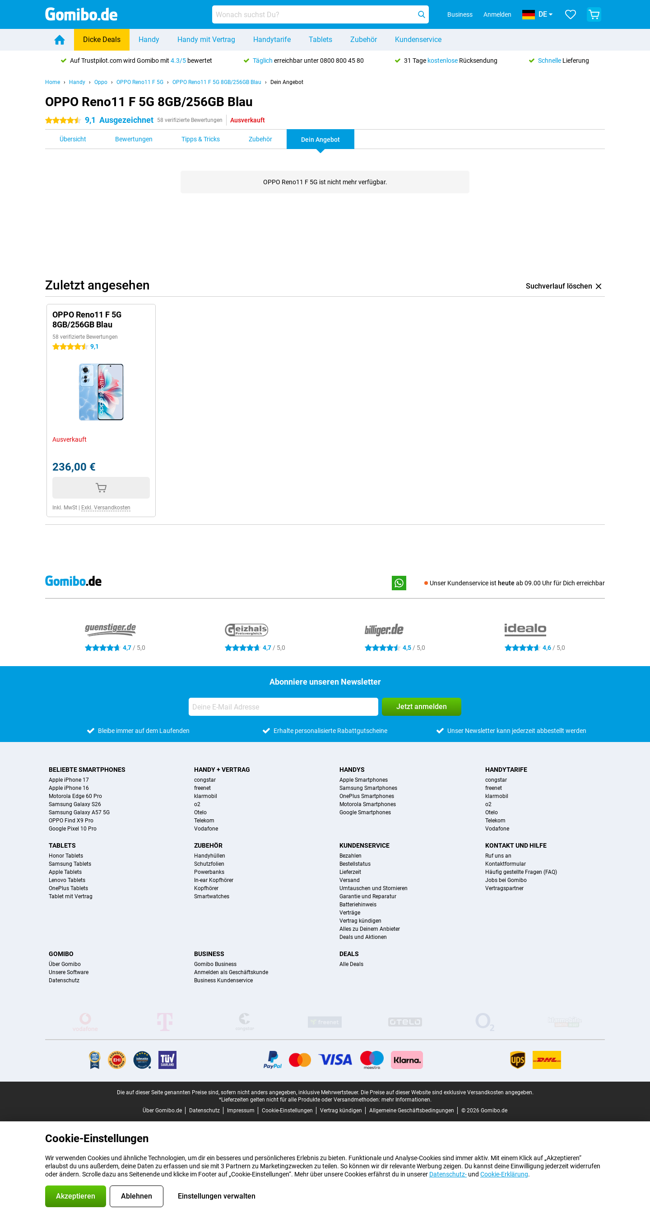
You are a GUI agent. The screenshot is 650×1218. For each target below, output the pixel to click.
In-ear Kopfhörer (213, 880)
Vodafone (206, 829)
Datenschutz (64, 980)
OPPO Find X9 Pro (71, 820)
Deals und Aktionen (363, 937)
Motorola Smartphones (367, 804)
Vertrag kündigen (360, 921)
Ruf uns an (498, 856)
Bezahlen (350, 856)
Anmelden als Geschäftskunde (231, 972)
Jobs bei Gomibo (506, 880)
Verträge (349, 913)
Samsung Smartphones (368, 788)
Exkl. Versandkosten (105, 507)
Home (52, 82)
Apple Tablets (65, 872)
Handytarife (272, 39)
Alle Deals (351, 964)
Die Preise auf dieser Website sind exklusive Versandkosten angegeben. (447, 1092)
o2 (197, 804)
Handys (352, 769)
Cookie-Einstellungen (287, 1110)
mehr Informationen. (406, 1100)
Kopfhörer (206, 888)
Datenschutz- (448, 1174)
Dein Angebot (286, 82)
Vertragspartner (504, 888)
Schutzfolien (209, 864)
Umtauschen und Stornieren (373, 888)
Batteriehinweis (357, 904)
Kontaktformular (505, 864)
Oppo (100, 82)
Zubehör (363, 39)
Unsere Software (68, 972)
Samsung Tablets (70, 864)
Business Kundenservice (223, 980)
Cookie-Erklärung (504, 1174)
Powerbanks (209, 872)
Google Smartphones (365, 812)
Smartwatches (211, 896)
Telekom (204, 820)
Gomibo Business (215, 964)
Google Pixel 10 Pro (73, 829)
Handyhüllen (209, 856)
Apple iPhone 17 (69, 780)
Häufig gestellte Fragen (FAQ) (521, 872)
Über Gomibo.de (162, 1110)
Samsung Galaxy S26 (75, 804)
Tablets (320, 39)
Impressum (241, 1110)
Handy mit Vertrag (206, 39)
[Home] (59, 40)
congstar (205, 780)
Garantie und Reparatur (367, 896)
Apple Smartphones (363, 780)
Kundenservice (418, 39)
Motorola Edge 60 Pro (75, 796)
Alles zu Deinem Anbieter (369, 929)
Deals (349, 953)
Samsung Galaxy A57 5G (79, 812)
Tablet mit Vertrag (71, 896)
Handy (149, 39)
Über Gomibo (65, 964)
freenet (202, 788)
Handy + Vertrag (222, 769)
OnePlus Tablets (68, 888)
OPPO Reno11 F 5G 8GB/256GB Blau (216, 82)
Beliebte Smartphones (87, 769)
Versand (349, 880)
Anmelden (497, 14)
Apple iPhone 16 (69, 788)
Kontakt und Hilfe (516, 845)
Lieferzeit (350, 872)
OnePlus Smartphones (366, 796)
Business (209, 953)
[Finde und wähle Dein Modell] (320, 14)
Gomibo (61, 953)
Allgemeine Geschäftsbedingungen (411, 1110)
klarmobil (205, 796)
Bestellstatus (355, 864)
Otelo (200, 812)
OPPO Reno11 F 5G (139, 82)
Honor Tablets (66, 856)
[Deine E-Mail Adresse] (283, 707)
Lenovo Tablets (67, 880)
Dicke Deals (102, 39)
